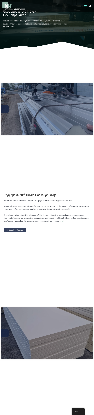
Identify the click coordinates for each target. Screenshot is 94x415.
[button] (85, 6)
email (62, 221)
